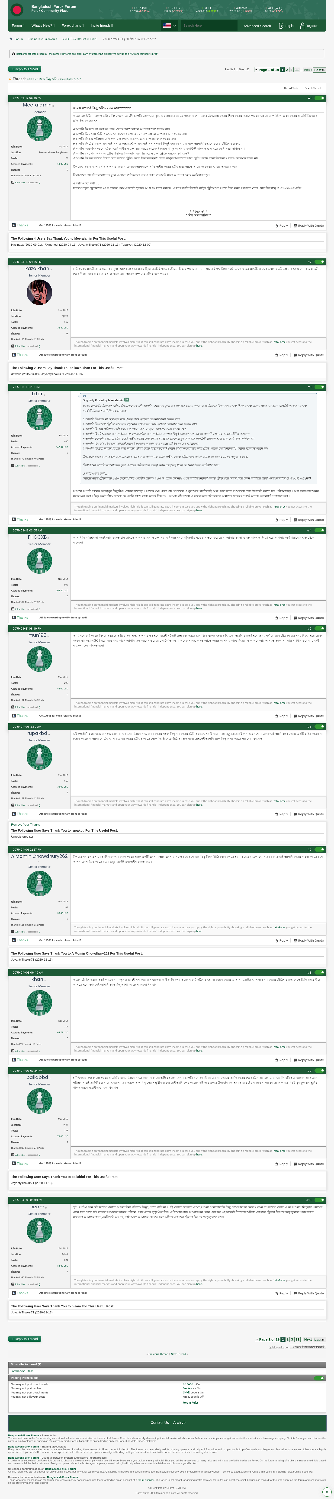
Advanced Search (257, 26)
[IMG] (186, 1392)
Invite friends (101, 25)
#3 (309, 387)
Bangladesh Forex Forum (23, 1435)
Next (308, 70)
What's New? (42, 25)
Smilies (187, 1388)
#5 (309, 628)
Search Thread (313, 88)
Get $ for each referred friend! (60, 225)
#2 (309, 262)
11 (297, 70)
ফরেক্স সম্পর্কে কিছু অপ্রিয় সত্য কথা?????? (54, 79)
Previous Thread (158, 1354)
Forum (17, 25)
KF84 (30, 1371)
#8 (309, 973)
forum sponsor (146, 1480)
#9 (309, 1071)
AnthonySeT (19, 1371)
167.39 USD (62, 447)
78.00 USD (62, 1136)
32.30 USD (62, 327)
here (199, 345)
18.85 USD (62, 163)
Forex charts (71, 25)
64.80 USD (62, 1265)
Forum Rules (190, 1402)
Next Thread (178, 1354)
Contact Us (160, 1423)
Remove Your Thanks (25, 824)
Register (309, 26)
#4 (309, 530)
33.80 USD (62, 913)
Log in (286, 26)
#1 (310, 98)
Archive (179, 1423)
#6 (309, 727)
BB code (188, 1384)
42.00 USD (62, 688)
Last (319, 70)
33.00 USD (62, 786)
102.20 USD (62, 590)
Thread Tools (291, 88)
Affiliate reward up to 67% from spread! (63, 354)
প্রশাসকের (89, 56)
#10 (309, 1200)
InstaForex (279, 342)
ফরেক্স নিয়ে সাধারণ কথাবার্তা (79, 39)
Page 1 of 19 (269, 70)
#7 (309, 850)
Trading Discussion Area (42, 39)
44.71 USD (62, 1032)
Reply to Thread (25, 69)
